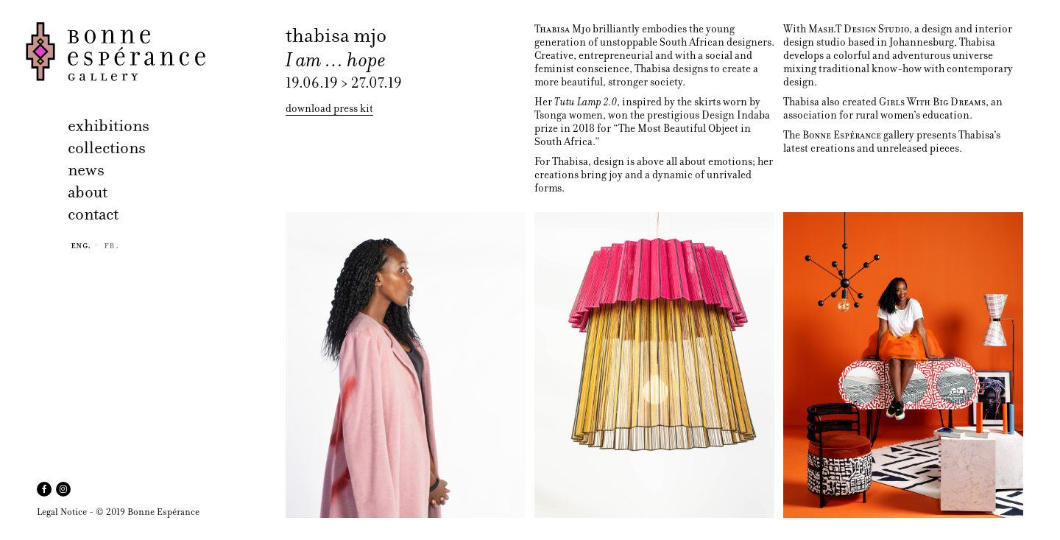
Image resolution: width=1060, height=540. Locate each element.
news (86, 169)
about (87, 191)
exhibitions (108, 125)
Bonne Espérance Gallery (151, 51)
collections (107, 147)
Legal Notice (62, 511)
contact (93, 214)
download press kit (329, 109)
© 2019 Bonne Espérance (147, 511)
